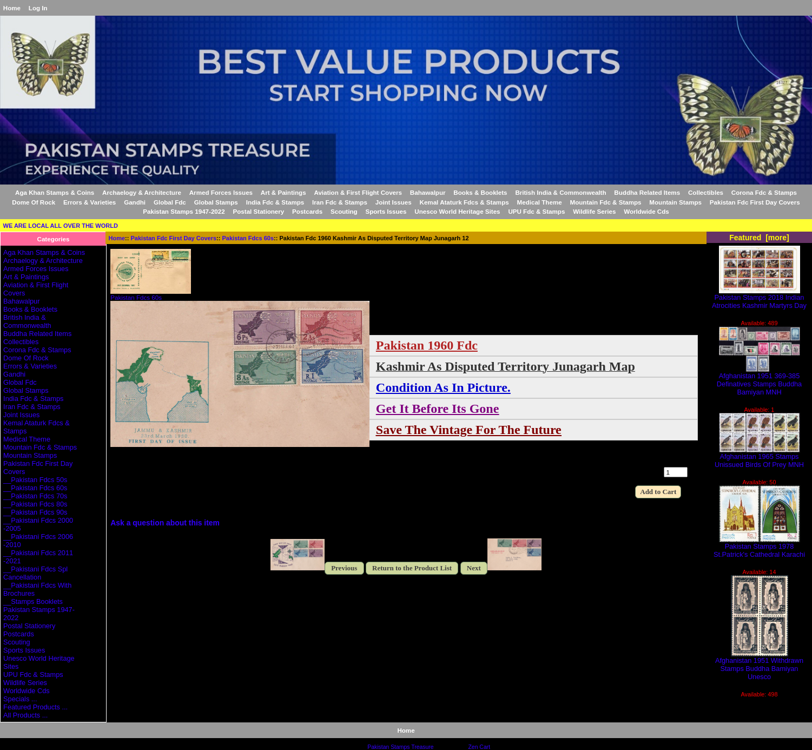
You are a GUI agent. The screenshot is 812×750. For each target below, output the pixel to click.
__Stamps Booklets (33, 601)
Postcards (307, 211)
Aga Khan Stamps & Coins (54, 192)
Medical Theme (539, 202)
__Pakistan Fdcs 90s (35, 512)
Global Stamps (216, 202)
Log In (38, 7)
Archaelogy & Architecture (141, 192)
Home (12, 7)
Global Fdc (170, 202)
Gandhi (135, 202)
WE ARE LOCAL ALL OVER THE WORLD (60, 225)
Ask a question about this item (165, 522)
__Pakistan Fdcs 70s (35, 496)
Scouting (344, 211)
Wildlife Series (594, 211)
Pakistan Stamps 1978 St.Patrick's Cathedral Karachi (759, 547)
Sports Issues (385, 211)
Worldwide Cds (646, 211)
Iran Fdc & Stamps (339, 202)
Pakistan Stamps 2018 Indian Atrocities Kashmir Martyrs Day (759, 298)
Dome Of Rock (33, 202)
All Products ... (25, 715)
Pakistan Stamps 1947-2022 (184, 211)
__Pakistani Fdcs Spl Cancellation (35, 573)
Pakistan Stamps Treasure (400, 747)
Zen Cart (479, 747)
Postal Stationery (259, 211)
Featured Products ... (35, 707)
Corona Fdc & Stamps (764, 192)
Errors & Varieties (89, 202)
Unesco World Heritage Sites (457, 211)
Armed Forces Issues (221, 192)
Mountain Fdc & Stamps (605, 202)
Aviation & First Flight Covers (358, 192)
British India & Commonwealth (560, 192)
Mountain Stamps (675, 202)
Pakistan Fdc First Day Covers (174, 238)
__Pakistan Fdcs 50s (35, 480)
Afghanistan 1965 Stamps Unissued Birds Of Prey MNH (759, 457)
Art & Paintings (283, 192)
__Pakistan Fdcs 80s (35, 504)
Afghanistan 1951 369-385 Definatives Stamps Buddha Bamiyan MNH (759, 380)
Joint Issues (393, 202)
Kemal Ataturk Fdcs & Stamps (464, 202)
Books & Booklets (480, 192)
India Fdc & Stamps (275, 202)
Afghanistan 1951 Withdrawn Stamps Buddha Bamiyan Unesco (759, 665)
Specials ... (20, 699)
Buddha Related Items (647, 192)
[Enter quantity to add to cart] (676, 472)
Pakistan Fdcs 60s (248, 238)
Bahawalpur (428, 192)
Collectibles (705, 192)
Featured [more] (759, 237)
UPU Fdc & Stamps (536, 211)
